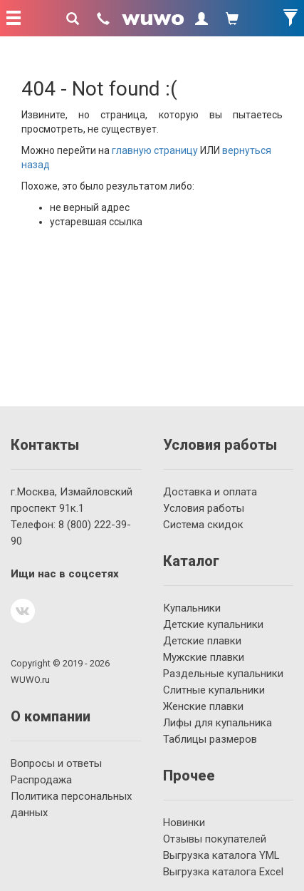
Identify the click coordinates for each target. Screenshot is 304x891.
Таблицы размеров (210, 739)
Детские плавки (202, 640)
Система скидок (203, 524)
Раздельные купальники (223, 673)
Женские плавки (203, 706)
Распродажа (41, 779)
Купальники (192, 608)
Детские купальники (213, 624)
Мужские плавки (203, 657)
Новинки (184, 822)
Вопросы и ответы (56, 763)
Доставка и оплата (210, 491)
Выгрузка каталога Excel (223, 871)
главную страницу (155, 150)
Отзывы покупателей (214, 839)
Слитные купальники (214, 690)
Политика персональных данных (71, 804)
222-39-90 (71, 532)
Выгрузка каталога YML (221, 855)
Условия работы (203, 508)
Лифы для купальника (217, 722)
